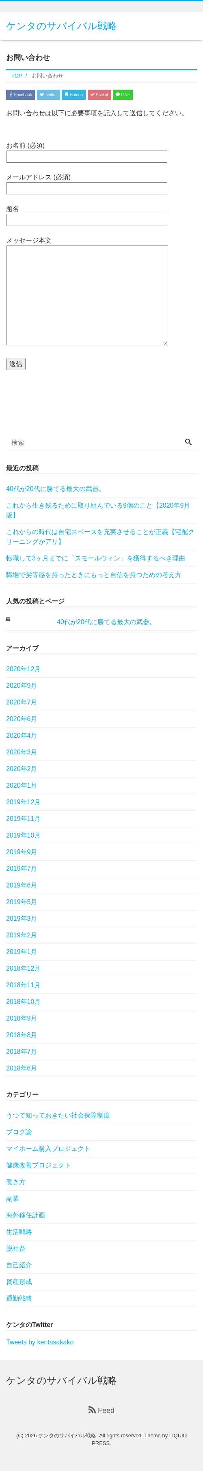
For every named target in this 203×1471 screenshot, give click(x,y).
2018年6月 (21, 1068)
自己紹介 (19, 1265)
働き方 (16, 1181)
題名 (86, 214)
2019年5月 (21, 901)
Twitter (48, 95)
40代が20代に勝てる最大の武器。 (55, 488)
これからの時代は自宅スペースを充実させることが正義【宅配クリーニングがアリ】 (100, 536)
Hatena (74, 95)
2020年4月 (21, 735)
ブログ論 (19, 1132)
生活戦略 (19, 1231)
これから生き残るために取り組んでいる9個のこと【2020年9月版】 (98, 510)
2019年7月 (21, 868)
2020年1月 (21, 785)
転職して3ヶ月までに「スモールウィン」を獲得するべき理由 (95, 558)
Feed (101, 1410)
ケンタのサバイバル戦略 (61, 25)
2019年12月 (23, 802)
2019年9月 (21, 852)
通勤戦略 (19, 1298)
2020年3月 (21, 752)
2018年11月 (23, 985)
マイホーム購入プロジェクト (48, 1148)
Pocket (99, 95)
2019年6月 (21, 885)
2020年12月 (23, 669)
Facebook (20, 95)
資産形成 (19, 1281)
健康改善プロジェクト (38, 1165)
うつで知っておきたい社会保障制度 (58, 1115)
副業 (12, 1198)
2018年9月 (21, 1018)
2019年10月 (23, 835)
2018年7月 (21, 1051)
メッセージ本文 (87, 292)
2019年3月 (21, 918)
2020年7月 (21, 702)
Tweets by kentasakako (39, 1342)
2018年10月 (23, 1001)
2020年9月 (21, 685)
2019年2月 (21, 935)
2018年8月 (21, 1035)
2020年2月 (21, 768)
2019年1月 (21, 951)
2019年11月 (23, 818)
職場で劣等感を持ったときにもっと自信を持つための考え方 (93, 574)
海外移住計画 (25, 1215)
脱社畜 (16, 1248)
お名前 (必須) (86, 151)
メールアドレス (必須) (86, 183)
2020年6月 (21, 718)
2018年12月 (23, 968)
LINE (123, 95)
